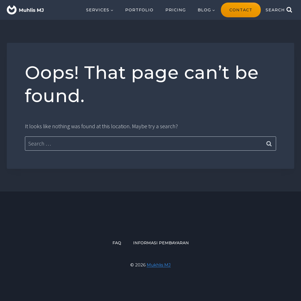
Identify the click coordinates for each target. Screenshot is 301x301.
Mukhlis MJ (159, 265)
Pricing (175, 9)
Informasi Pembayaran (161, 242)
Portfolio (139, 9)
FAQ (116, 242)
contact (240, 9)
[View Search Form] (279, 10)
